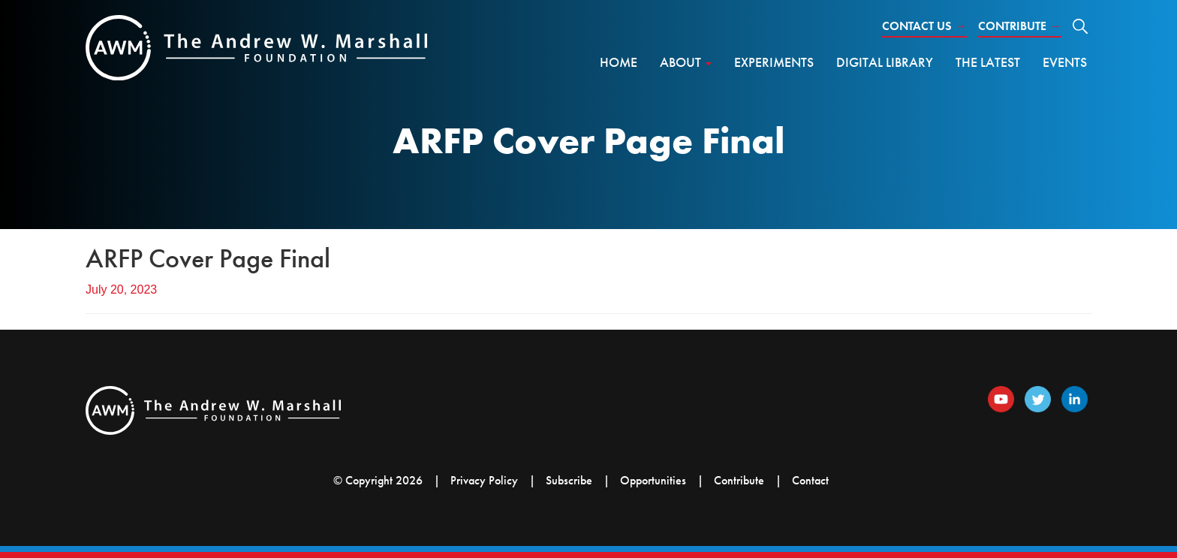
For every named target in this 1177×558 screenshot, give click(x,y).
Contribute (1019, 26)
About (686, 62)
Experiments (774, 62)
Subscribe (569, 480)
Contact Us (924, 26)
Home (618, 62)
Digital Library (884, 62)
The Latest (988, 62)
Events (1065, 62)
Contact (810, 480)
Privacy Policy (484, 480)
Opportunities (653, 480)
